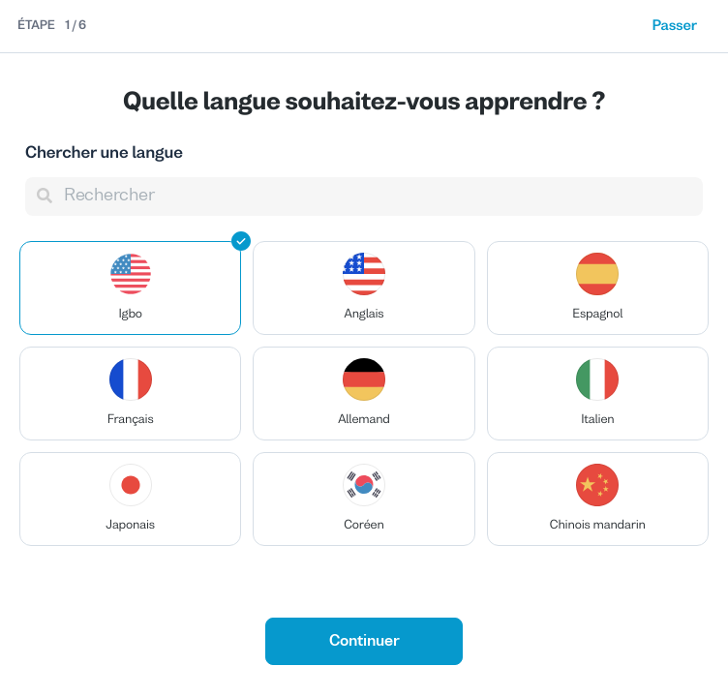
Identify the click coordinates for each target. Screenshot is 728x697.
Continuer (364, 642)
